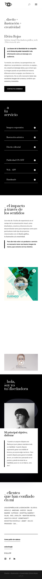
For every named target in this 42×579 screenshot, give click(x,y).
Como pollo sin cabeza (12, 539)
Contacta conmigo (15, 89)
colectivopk (8, 547)
